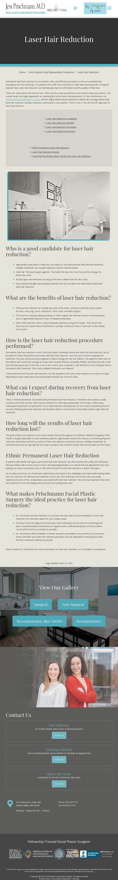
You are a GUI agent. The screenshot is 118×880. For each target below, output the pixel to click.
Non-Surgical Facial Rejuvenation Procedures (51, 72)
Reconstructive (89, 621)
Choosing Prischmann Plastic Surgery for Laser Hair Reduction (61, 156)
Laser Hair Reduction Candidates (61, 118)
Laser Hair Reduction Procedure (61, 127)
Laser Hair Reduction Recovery (60, 131)
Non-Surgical (73, 604)
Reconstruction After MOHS (39, 621)
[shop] (95, 8)
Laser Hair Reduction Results (45, 152)
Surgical (40, 604)
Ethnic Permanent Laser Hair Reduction (50, 147)
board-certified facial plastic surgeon (23, 99)
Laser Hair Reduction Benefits (60, 122)
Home (22, 72)
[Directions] (76, 8)
